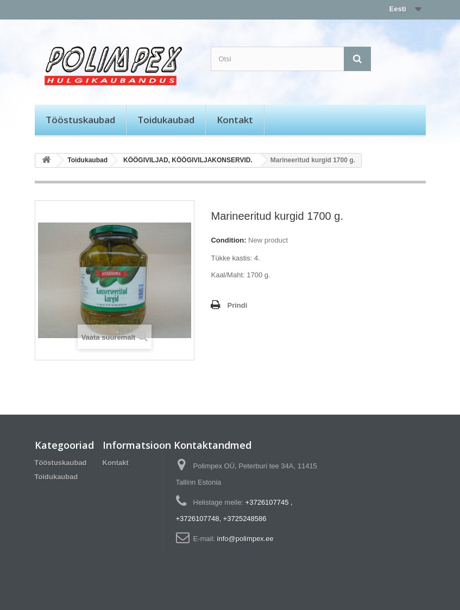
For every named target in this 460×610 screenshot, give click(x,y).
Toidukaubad (165, 119)
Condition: (228, 240)
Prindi (237, 305)
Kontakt (235, 119)
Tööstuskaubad (80, 119)
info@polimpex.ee (245, 539)
